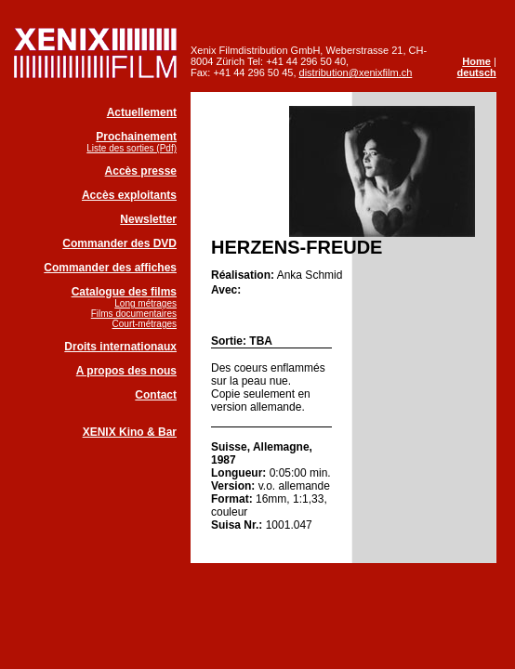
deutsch (476, 72)
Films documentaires (134, 313)
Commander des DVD (119, 243)
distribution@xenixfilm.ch (356, 72)
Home (476, 61)
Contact (156, 394)
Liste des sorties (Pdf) (131, 148)
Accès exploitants (129, 195)
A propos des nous (126, 370)
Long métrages (145, 303)
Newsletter (148, 219)
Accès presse (141, 170)
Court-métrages (144, 324)
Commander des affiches (110, 267)
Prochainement (136, 136)
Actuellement (142, 112)
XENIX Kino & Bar (130, 432)
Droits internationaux (120, 346)
